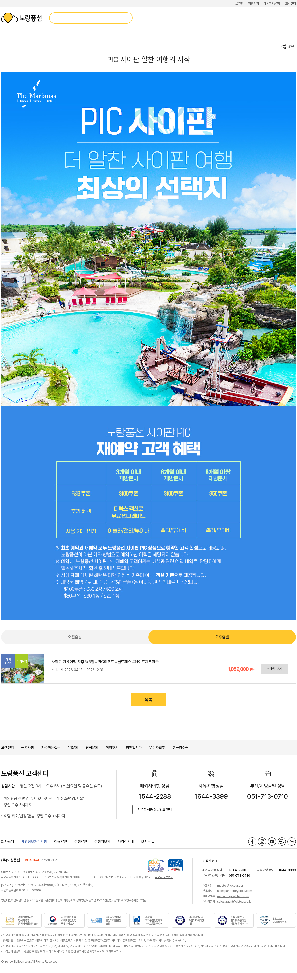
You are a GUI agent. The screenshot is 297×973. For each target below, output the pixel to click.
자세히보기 (112, 951)
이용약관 (60, 841)
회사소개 (7, 841)
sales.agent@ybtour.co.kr (234, 901)
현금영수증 (181, 747)
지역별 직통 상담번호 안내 (154, 809)
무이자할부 (157, 747)
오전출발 (75, 637)
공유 (291, 46)
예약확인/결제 (272, 3)
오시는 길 (148, 841)
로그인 (239, 3)
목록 (148, 699)
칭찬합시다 (134, 747)
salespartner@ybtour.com (234, 891)
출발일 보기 (274, 669)
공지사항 (27, 747)
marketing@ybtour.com (233, 896)
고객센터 (290, 3)
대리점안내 (126, 841)
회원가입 (253, 3)
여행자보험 (102, 841)
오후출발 (222, 637)
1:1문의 (73, 747)
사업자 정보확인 (164, 877)
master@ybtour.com (231, 885)
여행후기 (112, 747)
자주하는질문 (51, 747)
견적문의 (92, 747)
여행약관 (80, 841)
